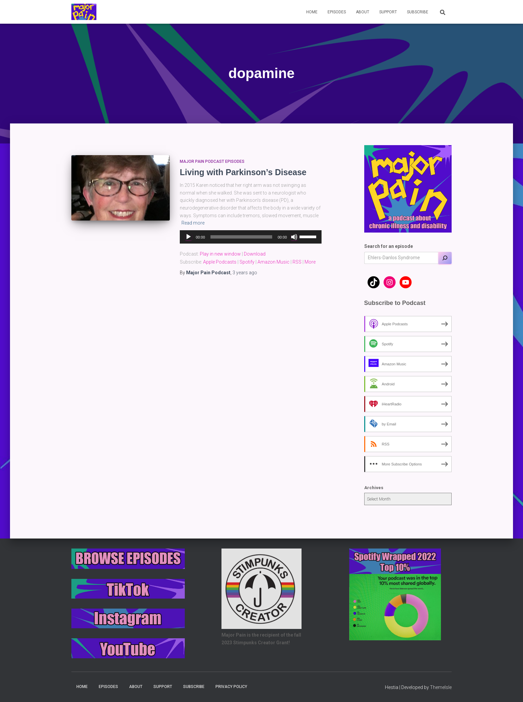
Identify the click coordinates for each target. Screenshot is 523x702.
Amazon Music (273, 262)
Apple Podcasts (219, 262)
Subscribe (417, 12)
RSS (297, 262)
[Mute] (294, 237)
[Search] (445, 258)
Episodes (337, 12)
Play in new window (220, 254)
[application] (251, 237)
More (310, 262)
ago (244, 272)
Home (312, 12)
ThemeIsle (441, 687)
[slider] (241, 237)
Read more (192, 223)
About (362, 12)
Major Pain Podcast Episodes (212, 161)
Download (255, 254)
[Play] (188, 237)
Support (388, 12)
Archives (373, 487)
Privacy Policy (231, 686)
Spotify (246, 262)
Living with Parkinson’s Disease (243, 172)
